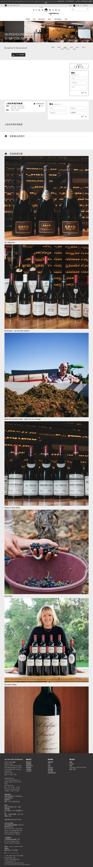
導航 (41, 106)
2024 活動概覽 (18, 55)
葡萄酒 (28, 19)
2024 (65, 47)
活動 (34, 19)
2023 (71, 47)
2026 (52, 47)
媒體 (49, 19)
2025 (59, 47)
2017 (68, 49)
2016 (74, 49)
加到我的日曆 (39, 103)
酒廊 (66, 19)
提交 (83, 92)
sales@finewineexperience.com (15, 863)
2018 (62, 49)
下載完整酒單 (57, 19)
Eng (84, 5)
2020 (77, 47)
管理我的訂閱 (52, 773)
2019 (83, 47)
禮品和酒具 (41, 19)
